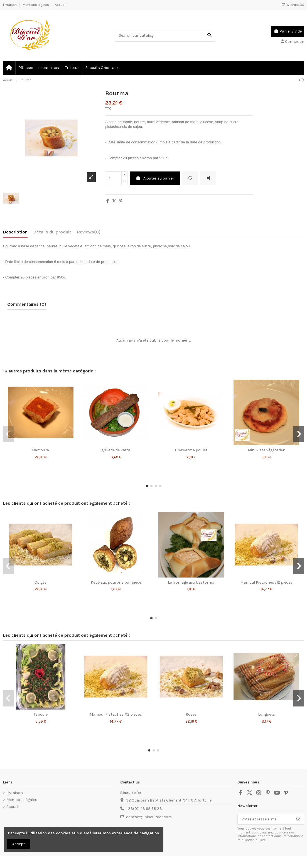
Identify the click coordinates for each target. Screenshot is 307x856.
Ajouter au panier (155, 178)
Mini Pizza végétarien (266, 450)
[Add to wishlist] (190, 178)
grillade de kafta (115, 450)
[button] (147, 486)
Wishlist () (292, 5)
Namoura (40, 450)
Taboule (41, 714)
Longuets (266, 714)
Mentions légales (36, 5)
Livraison (10, 5)
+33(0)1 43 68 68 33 (144, 808)
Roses (191, 714)
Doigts (40, 582)
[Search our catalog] (209, 35)
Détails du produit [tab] (52, 232)
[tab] (88, 233)
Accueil (60, 5)
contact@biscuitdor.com (149, 817)
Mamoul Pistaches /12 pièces (266, 582)
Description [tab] (15, 232)
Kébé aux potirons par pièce (116, 582)
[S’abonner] (298, 819)
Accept (18, 844)
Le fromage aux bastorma (191, 582)
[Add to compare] (208, 178)
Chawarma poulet (191, 450)
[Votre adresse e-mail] (265, 819)
